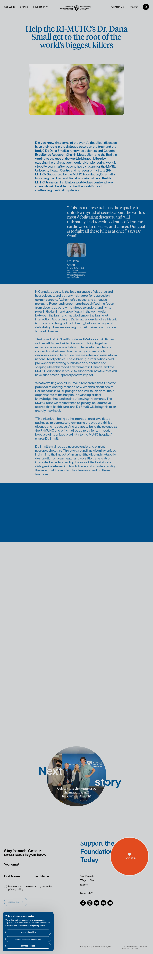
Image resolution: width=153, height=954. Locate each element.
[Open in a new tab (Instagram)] (90, 904)
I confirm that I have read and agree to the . (30, 888)
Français (133, 6)
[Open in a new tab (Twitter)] (96, 904)
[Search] (146, 7)
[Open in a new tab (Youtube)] (110, 904)
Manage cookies (28, 946)
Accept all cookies (28, 932)
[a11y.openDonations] (141, 864)
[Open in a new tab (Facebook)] (83, 904)
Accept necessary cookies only (28, 939)
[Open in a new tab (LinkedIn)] (103, 904)
